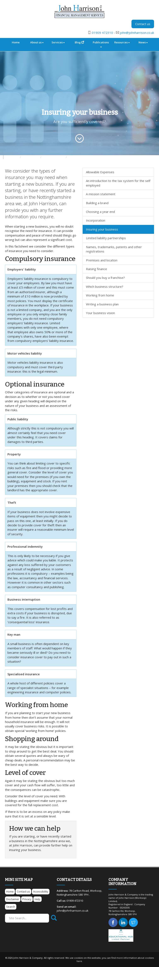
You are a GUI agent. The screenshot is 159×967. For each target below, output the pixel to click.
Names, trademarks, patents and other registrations (114, 249)
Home (16, 42)
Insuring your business (102, 229)
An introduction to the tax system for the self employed (118, 183)
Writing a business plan (102, 304)
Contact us (142, 24)
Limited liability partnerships (106, 238)
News (143, 42)
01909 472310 (102, 32)
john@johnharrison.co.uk (137, 32)
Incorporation (95, 220)
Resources (122, 42)
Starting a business (54, 157)
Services (58, 42)
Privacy (26, 899)
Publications (101, 44)
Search (10, 906)
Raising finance (96, 269)
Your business (31, 157)
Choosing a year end (100, 212)
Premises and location (101, 260)
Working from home (100, 295)
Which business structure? (104, 286)
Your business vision (100, 313)
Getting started (77, 157)
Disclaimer (12, 899)
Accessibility (40, 891)
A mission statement (100, 194)
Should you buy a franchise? (105, 278)
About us (37, 42)
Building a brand (97, 203)
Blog (79, 42)
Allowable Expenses (100, 172)
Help (37, 899)
